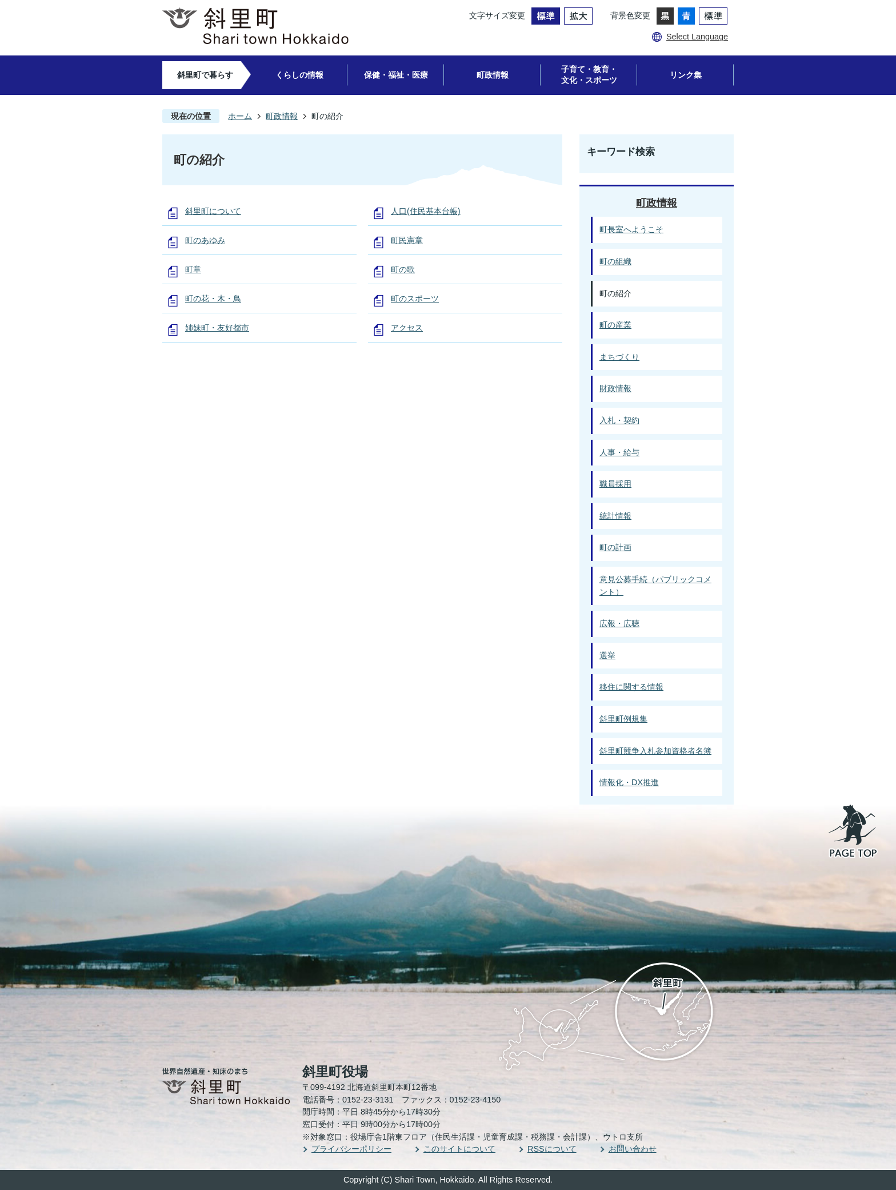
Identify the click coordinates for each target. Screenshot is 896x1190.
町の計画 (615, 547)
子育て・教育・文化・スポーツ (589, 75)
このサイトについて (459, 1148)
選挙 (607, 655)
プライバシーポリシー (351, 1148)
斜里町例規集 (623, 718)
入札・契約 (619, 420)
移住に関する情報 (631, 686)
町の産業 (615, 324)
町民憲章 (407, 240)
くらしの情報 (299, 74)
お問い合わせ (633, 1148)
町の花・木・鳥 (213, 298)
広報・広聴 (619, 623)
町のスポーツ (415, 298)
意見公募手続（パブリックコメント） (655, 585)
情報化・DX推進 (629, 782)
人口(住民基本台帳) (426, 211)
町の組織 (615, 261)
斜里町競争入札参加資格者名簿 (655, 750)
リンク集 (686, 74)
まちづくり (619, 356)
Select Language (697, 36)
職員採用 (615, 483)
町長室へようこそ (631, 229)
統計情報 (615, 515)
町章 (193, 269)
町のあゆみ (205, 240)
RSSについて (552, 1148)
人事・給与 (619, 452)
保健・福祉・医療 (396, 74)
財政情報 (615, 388)
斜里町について (213, 211)
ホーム (240, 116)
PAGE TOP (854, 832)
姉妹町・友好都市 (217, 327)
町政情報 (493, 74)
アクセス (407, 327)
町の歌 (403, 269)
